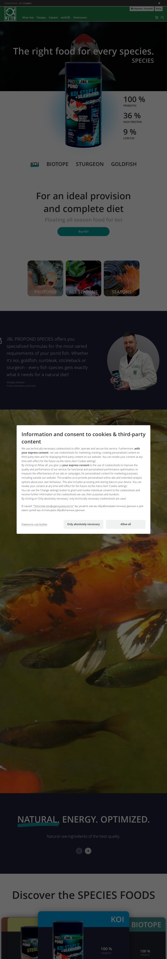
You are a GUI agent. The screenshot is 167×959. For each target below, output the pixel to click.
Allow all (126, 524)
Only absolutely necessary (83, 524)
